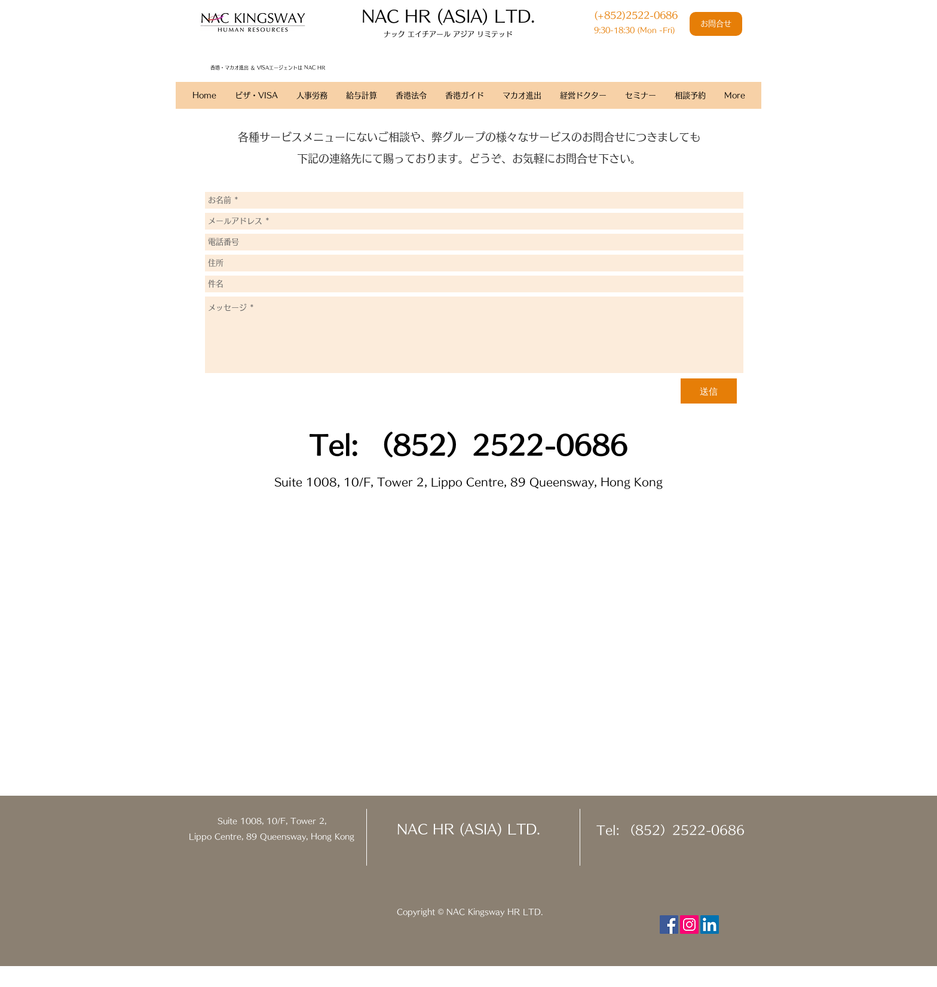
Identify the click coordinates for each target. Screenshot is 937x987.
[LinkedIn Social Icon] (709, 924)
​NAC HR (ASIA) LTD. (448, 16)
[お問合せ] (716, 24)
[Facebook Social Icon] (669, 924)
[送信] (709, 391)
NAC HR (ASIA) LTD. (468, 829)
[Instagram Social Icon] (689, 924)
